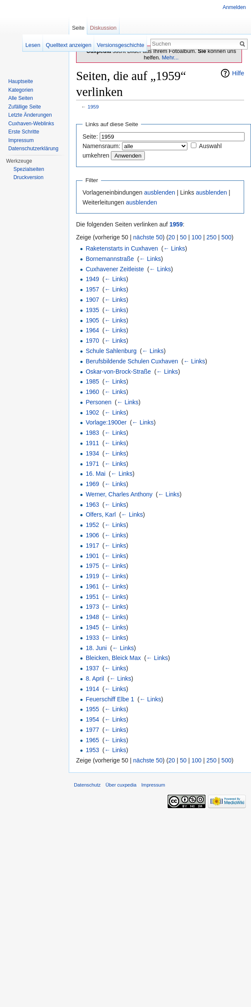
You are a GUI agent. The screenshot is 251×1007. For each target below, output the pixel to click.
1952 (92, 524)
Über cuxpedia (120, 784)
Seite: (90, 136)
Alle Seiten (20, 98)
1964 (92, 330)
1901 (92, 555)
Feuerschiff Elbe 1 (110, 699)
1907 (92, 299)
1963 (92, 504)
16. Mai (95, 473)
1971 (92, 463)
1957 (92, 289)
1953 (92, 750)
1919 (92, 576)
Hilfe (238, 73)
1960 (92, 391)
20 (171, 237)
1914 (92, 688)
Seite (78, 28)
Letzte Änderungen (30, 115)
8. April (95, 678)
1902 (92, 412)
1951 (92, 596)
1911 (92, 443)
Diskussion (103, 28)
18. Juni (96, 647)
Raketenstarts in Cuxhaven (122, 248)
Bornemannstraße (110, 258)
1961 (92, 586)
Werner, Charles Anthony (119, 494)
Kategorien (20, 90)
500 (226, 237)
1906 (92, 535)
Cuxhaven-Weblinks (31, 124)
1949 (92, 279)
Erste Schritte (23, 132)
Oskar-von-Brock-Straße (118, 371)
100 (197, 237)
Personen (98, 402)
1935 (92, 310)
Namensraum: (101, 146)
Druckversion (28, 177)
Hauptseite (20, 81)
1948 (92, 616)
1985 (92, 381)
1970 (92, 340)
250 (211, 237)
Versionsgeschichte (120, 45)
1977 (92, 729)
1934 (92, 453)
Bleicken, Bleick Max (113, 657)
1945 (92, 627)
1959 (93, 106)
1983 (92, 432)
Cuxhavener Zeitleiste (115, 269)
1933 (92, 637)
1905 (92, 320)
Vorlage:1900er (106, 422)
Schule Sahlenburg (111, 350)
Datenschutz (87, 784)
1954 (92, 719)
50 (183, 237)
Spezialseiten (28, 169)
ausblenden (159, 192)
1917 (92, 545)
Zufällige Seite (24, 107)
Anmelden (234, 7)
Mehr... (170, 57)
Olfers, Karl (101, 514)
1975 (92, 565)
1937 (92, 668)
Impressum (21, 140)
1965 (92, 740)
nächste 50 (148, 237)
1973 (92, 606)
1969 (92, 483)
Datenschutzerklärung (33, 149)
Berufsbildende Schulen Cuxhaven (132, 361)
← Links (174, 248)
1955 (92, 709)
